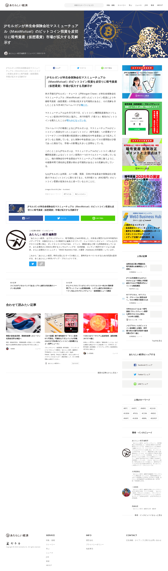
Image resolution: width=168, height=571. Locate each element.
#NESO (153, 413)
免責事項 (89, 548)
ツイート (83, 68)
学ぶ (130, 5)
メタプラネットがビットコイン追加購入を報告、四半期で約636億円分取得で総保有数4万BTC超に (137, 329)
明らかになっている (76, 120)
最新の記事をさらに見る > (108, 372)
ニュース (138, 5)
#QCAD (153, 408)
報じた (84, 105)
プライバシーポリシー (95, 544)
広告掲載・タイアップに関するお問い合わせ (143, 540)
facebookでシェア (145, 365)
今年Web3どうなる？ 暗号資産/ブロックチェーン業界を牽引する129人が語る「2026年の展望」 (137, 313)
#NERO (143, 408)
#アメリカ (67, 194)
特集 (137, 289)
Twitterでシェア (144, 374)
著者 (152, 5)
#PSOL (135, 413)
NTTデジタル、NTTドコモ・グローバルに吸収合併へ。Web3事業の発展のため (137, 297)
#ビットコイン (80, 194)
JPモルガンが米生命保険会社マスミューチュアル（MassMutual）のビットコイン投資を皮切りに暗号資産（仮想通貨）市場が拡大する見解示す (23, 72)
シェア (58, 68)
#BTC (126, 408)
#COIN (144, 413)
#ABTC (134, 408)
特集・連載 (111, 5)
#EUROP (154, 418)
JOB (146, 5)
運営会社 (89, 540)
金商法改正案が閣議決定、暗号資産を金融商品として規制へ (136, 266)
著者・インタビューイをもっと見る (148, 515)
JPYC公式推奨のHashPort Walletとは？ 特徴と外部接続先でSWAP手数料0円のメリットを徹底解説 (137, 282)
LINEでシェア (143, 384)
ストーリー (122, 5)
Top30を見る (157, 340)
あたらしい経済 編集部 (43, 234)
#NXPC (126, 418)
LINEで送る (108, 68)
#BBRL (144, 418)
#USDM (126, 413)
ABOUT (160, 5)
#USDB (135, 418)
